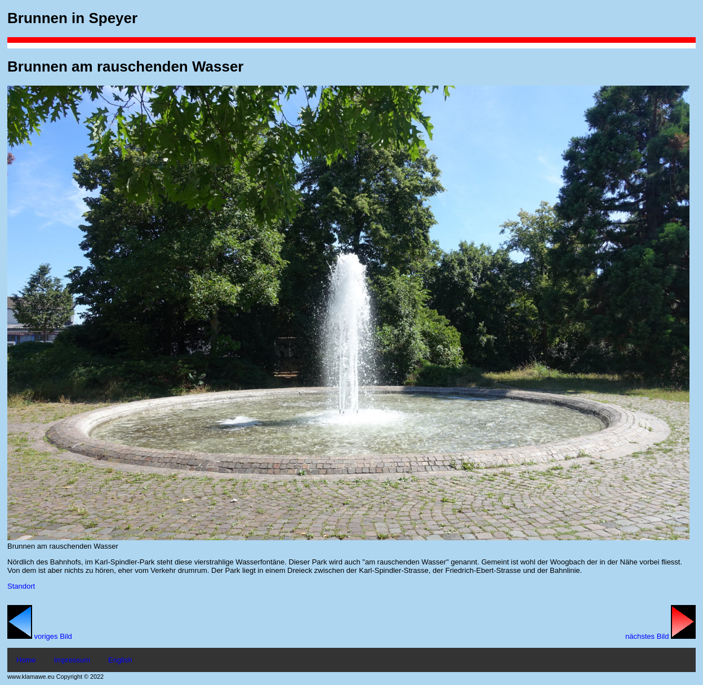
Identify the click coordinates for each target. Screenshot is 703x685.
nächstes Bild (660, 636)
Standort (21, 586)
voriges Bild (39, 636)
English (120, 660)
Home (26, 660)
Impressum (72, 660)
